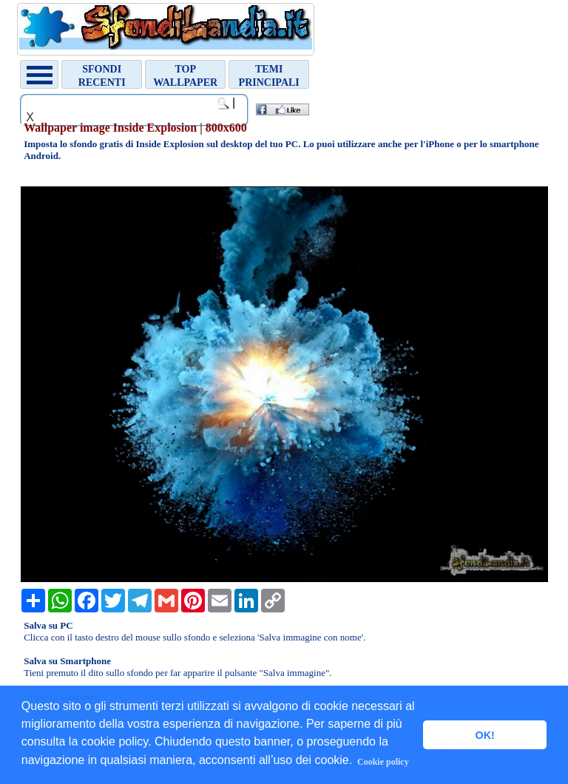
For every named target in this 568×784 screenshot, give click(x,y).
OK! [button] (484, 735)
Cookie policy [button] (383, 762)
